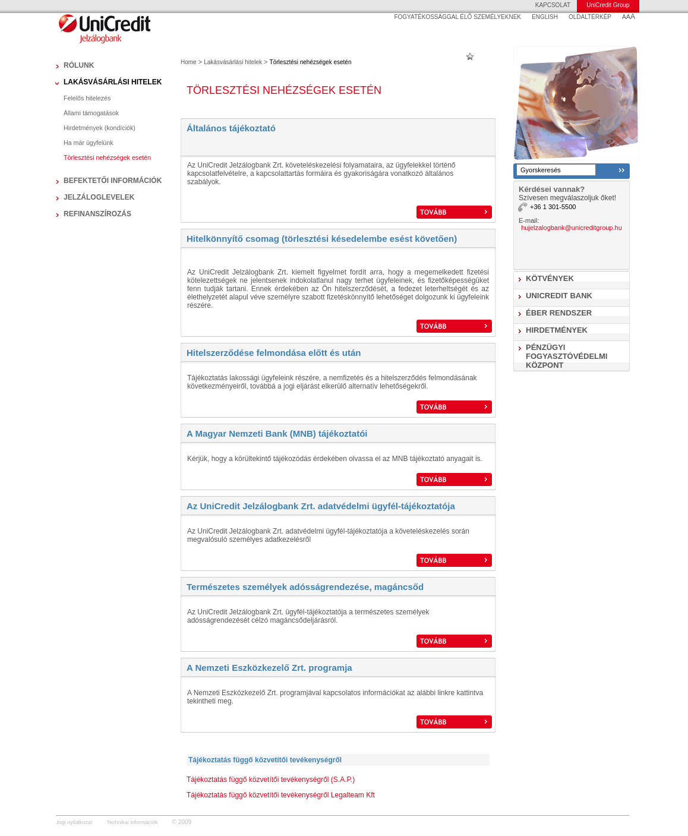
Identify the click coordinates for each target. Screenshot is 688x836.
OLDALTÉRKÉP (590, 17)
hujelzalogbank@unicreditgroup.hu (571, 227)
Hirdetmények (557, 330)
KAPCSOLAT (552, 5)
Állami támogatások (91, 112)
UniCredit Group (607, 5)
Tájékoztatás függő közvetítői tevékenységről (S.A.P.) (271, 779)
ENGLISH (545, 17)
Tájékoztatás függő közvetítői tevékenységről (265, 760)
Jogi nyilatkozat (74, 822)
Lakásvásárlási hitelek (113, 82)
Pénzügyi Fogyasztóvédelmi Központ (566, 356)
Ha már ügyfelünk (88, 142)
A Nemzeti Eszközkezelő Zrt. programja (269, 668)
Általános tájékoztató (231, 128)
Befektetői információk (113, 180)
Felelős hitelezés (87, 98)
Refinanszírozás (97, 214)
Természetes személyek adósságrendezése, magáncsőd (305, 587)
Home (189, 62)
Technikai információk (132, 822)
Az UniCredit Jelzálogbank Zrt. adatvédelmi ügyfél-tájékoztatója (321, 506)
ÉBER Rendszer (559, 312)
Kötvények (550, 278)
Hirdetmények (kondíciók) (99, 127)
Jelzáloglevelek (99, 197)
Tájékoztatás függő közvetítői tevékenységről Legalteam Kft (281, 795)
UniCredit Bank (559, 295)
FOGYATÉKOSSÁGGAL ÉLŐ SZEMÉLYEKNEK (457, 17)
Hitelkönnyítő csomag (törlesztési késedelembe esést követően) (322, 239)
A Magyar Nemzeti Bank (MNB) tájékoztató (276, 433)
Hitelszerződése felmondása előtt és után (274, 353)
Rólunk (79, 65)
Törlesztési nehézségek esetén (107, 157)
